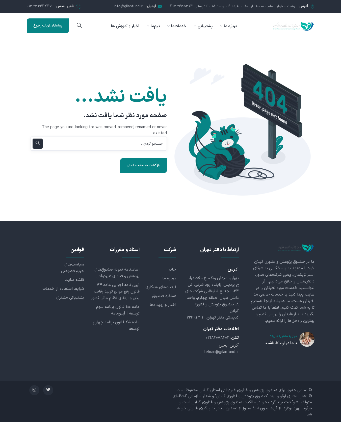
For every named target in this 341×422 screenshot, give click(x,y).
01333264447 (39, 6)
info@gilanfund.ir (128, 6)
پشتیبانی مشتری (70, 298)
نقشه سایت (74, 280)
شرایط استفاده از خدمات (63, 289)
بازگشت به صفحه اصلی (143, 165)
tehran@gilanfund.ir (221, 352)
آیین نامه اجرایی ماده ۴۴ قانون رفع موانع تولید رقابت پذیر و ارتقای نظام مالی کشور (115, 291)
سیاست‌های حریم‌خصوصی (72, 267)
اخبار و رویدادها (163, 305)
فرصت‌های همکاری (160, 287)
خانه (172, 270)
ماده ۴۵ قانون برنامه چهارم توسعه (116, 325)
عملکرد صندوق (164, 296)
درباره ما (169, 278)
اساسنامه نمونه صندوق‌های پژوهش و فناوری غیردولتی (117, 273)
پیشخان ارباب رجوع (47, 25)
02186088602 (217, 338)
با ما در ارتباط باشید (281, 343)
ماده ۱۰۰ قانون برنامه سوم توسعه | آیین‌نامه (118, 310)
